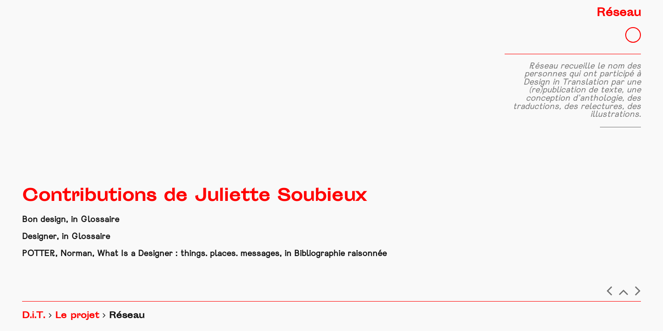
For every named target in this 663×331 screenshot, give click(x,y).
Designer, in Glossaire (66, 237)
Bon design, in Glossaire (70, 220)
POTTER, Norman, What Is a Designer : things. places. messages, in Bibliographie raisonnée (204, 254)
